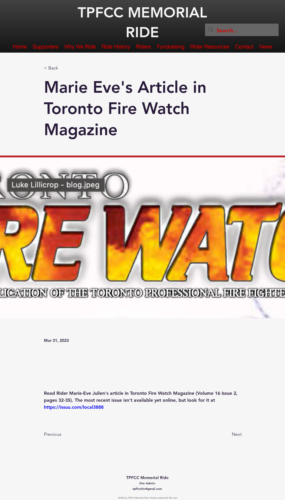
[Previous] (63, 434)
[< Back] (63, 68)
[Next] (227, 434)
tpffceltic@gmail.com (147, 489)
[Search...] (241, 31)
